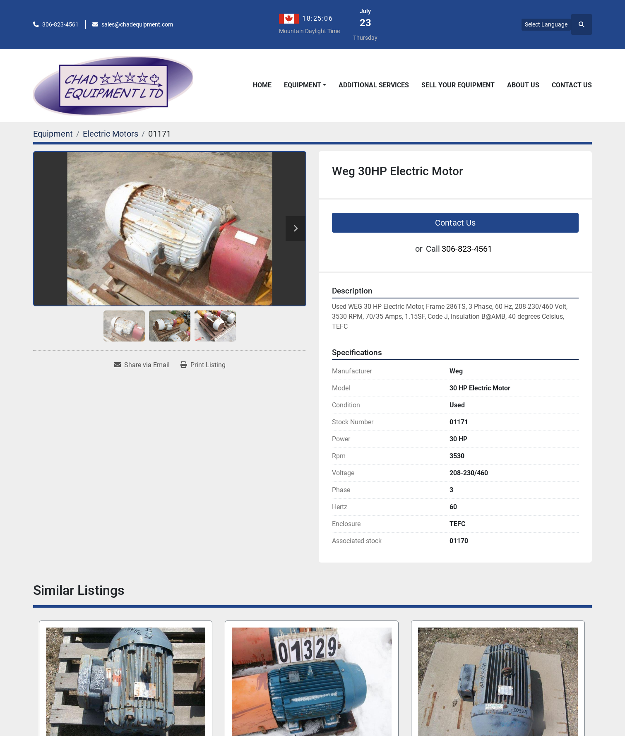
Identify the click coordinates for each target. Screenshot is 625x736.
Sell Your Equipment (458, 85)
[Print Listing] (203, 365)
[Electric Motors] (110, 134)
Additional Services (374, 85)
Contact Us (572, 85)
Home (262, 85)
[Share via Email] (142, 365)
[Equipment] (53, 134)
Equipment (302, 85)
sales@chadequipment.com (137, 24)
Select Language (546, 24)
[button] (305, 85)
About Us (523, 85)
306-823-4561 (60, 24)
